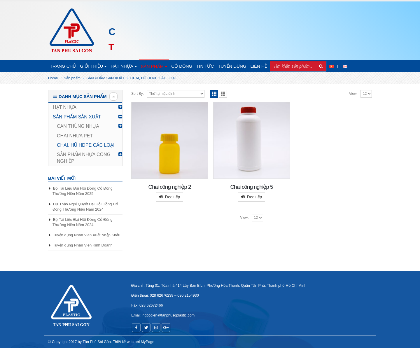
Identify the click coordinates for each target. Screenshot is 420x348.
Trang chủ (63, 66)
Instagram (156, 327)
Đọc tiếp (172, 197)
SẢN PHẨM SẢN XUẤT (77, 116)
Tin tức (205, 66)
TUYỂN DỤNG (232, 66)
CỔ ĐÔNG (181, 66)
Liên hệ (259, 66)
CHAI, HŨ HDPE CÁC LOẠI (86, 145)
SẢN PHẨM (152, 66)
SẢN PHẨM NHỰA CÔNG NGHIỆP (84, 157)
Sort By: (137, 94)
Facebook (136, 327)
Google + (166, 327)
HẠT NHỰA (122, 66)
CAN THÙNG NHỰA (78, 126)
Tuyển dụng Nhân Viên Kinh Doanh (82, 245)
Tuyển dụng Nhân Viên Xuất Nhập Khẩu (86, 235)
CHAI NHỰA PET (75, 135)
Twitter (146, 327)
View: (353, 94)
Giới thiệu (91, 66)
